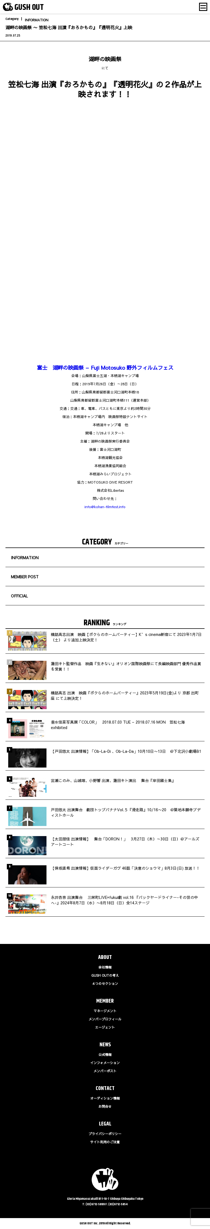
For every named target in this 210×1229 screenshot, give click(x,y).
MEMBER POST (25, 576)
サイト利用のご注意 (105, 1142)
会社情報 (105, 967)
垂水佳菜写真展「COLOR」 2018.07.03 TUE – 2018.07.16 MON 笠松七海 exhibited (118, 724)
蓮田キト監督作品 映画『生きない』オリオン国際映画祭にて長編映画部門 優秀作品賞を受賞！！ (126, 666)
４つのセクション (105, 983)
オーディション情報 (105, 1098)
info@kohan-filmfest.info (105, 506)
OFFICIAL (19, 596)
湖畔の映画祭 (105, 59)
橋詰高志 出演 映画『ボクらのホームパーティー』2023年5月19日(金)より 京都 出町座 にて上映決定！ (125, 695)
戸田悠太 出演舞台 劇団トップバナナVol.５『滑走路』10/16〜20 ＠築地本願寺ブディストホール (126, 812)
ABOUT (105, 957)
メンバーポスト (105, 1071)
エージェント (105, 1027)
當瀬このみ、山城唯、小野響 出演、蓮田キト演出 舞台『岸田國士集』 (113, 780)
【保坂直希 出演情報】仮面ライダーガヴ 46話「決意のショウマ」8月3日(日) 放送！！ (125, 868)
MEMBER (105, 1001)
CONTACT (105, 1088)
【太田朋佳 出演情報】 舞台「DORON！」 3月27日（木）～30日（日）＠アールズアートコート (125, 841)
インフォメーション (105, 1063)
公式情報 (105, 1054)
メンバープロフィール (105, 1019)
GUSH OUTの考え (105, 975)
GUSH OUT (29, 7)
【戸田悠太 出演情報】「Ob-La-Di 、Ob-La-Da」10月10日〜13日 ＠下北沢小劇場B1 (126, 751)
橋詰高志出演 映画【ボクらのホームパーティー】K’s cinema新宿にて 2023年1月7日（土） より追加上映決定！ (126, 637)
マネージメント (105, 1011)
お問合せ (105, 1106)
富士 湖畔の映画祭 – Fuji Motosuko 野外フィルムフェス (105, 367)
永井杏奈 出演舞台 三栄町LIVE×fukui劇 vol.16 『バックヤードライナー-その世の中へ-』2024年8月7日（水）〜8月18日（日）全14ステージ (124, 900)
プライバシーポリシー (105, 1134)
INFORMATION (36, 20)
